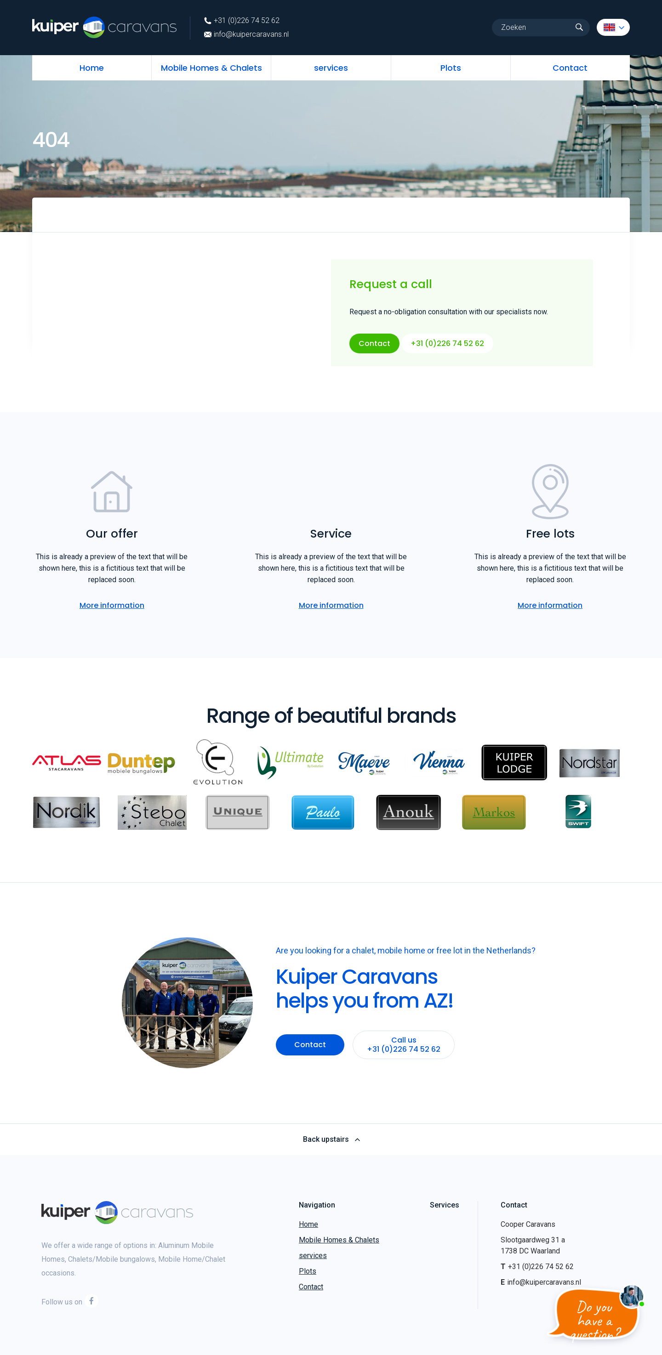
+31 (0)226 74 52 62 (242, 21)
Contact (570, 68)
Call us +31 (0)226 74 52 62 (404, 1045)
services (331, 68)
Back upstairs (331, 1139)
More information (112, 605)
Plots (450, 68)
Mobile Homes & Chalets (211, 68)
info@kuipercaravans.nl (246, 34)
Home (92, 68)
